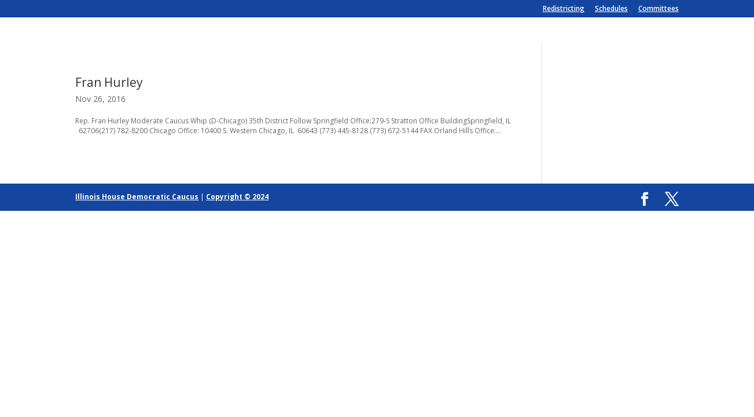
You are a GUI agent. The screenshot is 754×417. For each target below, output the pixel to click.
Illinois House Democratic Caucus (136, 197)
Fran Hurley (109, 82)
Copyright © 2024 (237, 197)
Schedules (611, 9)
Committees (658, 9)
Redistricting (563, 9)
